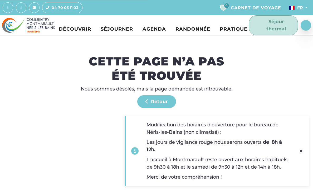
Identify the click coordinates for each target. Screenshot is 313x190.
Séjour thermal (271, 25)
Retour (156, 101)
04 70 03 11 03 (60, 7)
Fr (296, 7)
